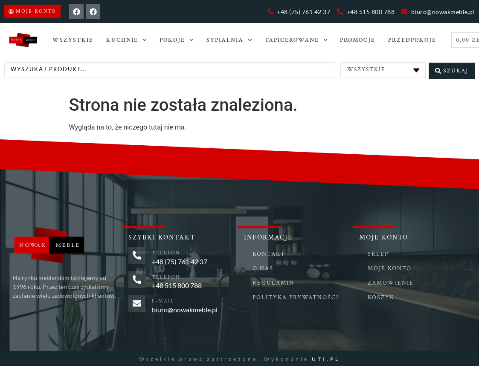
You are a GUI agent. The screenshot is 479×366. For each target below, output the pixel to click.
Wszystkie (72, 40)
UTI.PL (326, 357)
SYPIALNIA (229, 40)
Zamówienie (391, 282)
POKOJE (177, 40)
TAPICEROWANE (296, 40)
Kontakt (269, 253)
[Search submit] (452, 69)
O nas (263, 267)
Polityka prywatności (296, 296)
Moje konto (390, 267)
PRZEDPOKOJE (412, 40)
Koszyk (381, 296)
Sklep (378, 253)
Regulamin (273, 282)
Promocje (357, 40)
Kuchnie (126, 40)
